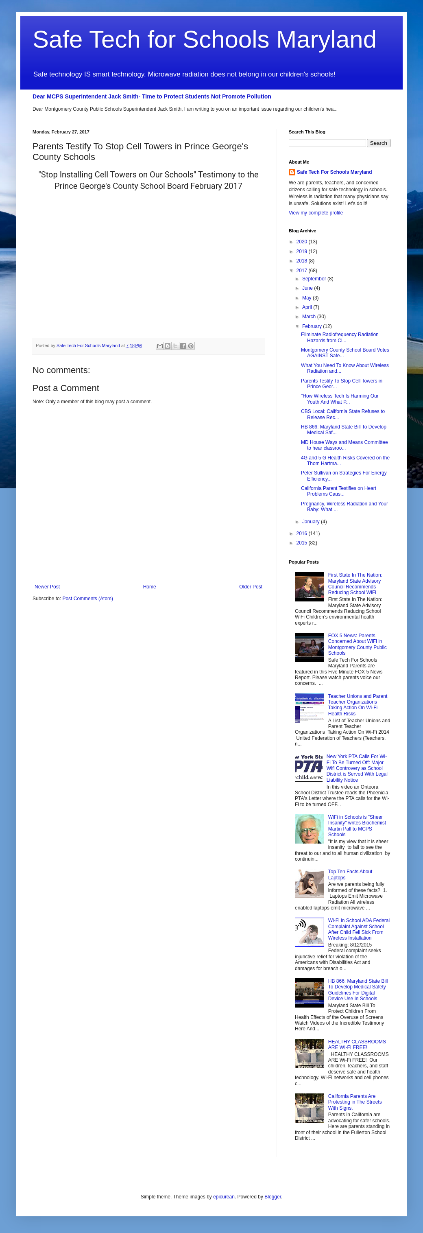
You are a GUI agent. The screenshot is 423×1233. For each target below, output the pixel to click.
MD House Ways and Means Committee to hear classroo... (344, 445)
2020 (303, 242)
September (314, 279)
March (309, 316)
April (307, 307)
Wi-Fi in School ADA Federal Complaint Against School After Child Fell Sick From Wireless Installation (359, 929)
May (307, 298)
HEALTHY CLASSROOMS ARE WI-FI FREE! (357, 1044)
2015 (303, 543)
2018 (303, 261)
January (311, 522)
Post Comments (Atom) (87, 598)
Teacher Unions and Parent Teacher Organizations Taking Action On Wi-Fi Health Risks (357, 705)
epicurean (224, 1197)
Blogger (272, 1197)
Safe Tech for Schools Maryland (205, 39)
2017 (303, 270)
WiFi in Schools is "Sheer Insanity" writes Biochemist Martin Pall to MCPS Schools (357, 825)
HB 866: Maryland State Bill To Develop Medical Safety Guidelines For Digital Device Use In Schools (358, 989)
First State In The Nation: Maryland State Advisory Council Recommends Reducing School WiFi (355, 583)
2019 (303, 251)
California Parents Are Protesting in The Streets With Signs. (355, 1102)
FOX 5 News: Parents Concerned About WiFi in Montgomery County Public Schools (357, 644)
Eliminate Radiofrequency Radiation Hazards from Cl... (340, 337)
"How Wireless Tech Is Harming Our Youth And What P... (340, 398)
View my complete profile (316, 213)
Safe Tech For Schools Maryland (334, 172)
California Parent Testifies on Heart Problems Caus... (338, 491)
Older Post (250, 587)
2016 (303, 533)
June (308, 288)
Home (149, 587)
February (312, 326)
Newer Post (47, 587)
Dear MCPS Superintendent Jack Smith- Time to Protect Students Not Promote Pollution (152, 96)
